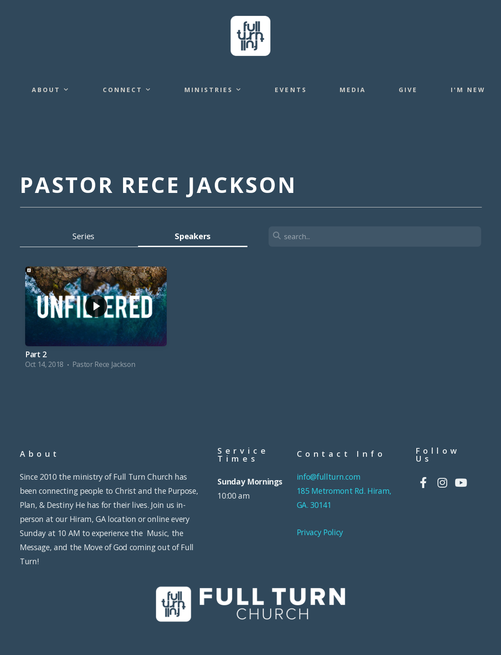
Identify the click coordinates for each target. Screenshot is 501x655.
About (51, 89)
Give (408, 89)
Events (291, 89)
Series (83, 235)
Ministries (213, 89)
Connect (127, 89)
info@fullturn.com (330, 476)
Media (353, 89)
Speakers (192, 235)
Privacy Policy (320, 532)
